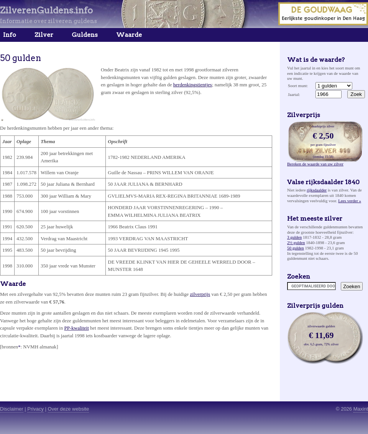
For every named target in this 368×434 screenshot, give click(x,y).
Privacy (35, 409)
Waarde (129, 34)
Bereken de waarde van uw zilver (315, 164)
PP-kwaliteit (76, 328)
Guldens (85, 34)
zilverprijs (200, 294)
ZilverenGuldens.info (46, 10)
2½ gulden (296, 242)
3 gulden (294, 237)
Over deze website (68, 409)
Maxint (360, 409)
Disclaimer (11, 409)
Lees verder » (349, 200)
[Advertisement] (139, 382)
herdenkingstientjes (192, 84)
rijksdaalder (317, 190)
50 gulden (295, 248)
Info (9, 34)
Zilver (43, 34)
